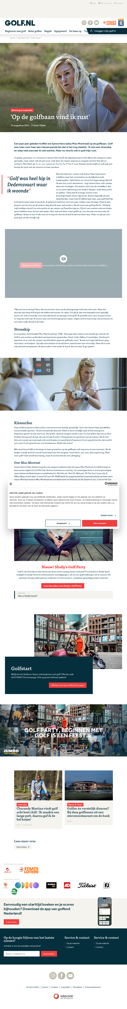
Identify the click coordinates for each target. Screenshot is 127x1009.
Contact (70, 947)
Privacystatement (93, 987)
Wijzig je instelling (31, 265)
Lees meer (11, 921)
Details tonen (107, 515)
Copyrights (66, 987)
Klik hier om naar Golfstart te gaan (67, 685)
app (94, 3)
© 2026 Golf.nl (32, 987)
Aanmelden (49, 953)
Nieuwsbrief (106, 3)
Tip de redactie (73, 943)
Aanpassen (63, 523)
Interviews (22, 846)
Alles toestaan (99, 523)
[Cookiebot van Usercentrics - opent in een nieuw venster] (106, 484)
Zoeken (120, 3)
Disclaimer (77, 987)
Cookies (54, 987)
